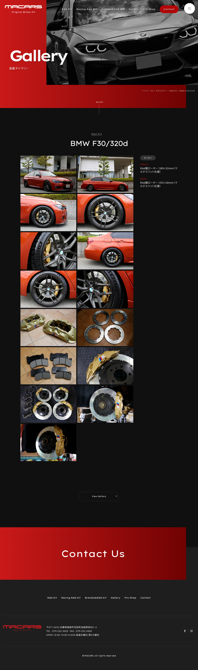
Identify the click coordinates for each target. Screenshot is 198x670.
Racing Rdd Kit (86, 9)
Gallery (134, 9)
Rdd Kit (67, 9)
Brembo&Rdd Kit (112, 9)
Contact (169, 9)
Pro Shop (149, 9)
